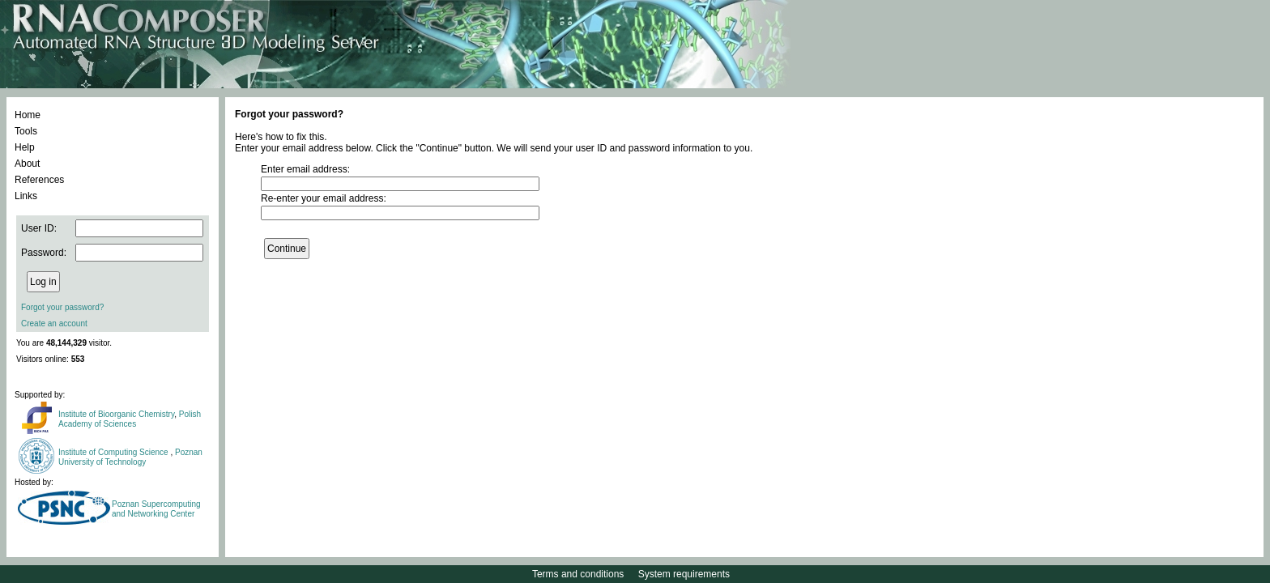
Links (26, 196)
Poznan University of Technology (130, 457)
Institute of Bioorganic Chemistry (116, 414)
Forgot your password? (62, 307)
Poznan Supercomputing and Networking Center (156, 509)
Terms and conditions (578, 574)
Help (25, 147)
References (39, 179)
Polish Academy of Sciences (129, 419)
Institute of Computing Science (114, 452)
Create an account (54, 323)
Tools (26, 131)
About (27, 163)
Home (27, 115)
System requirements (684, 574)
